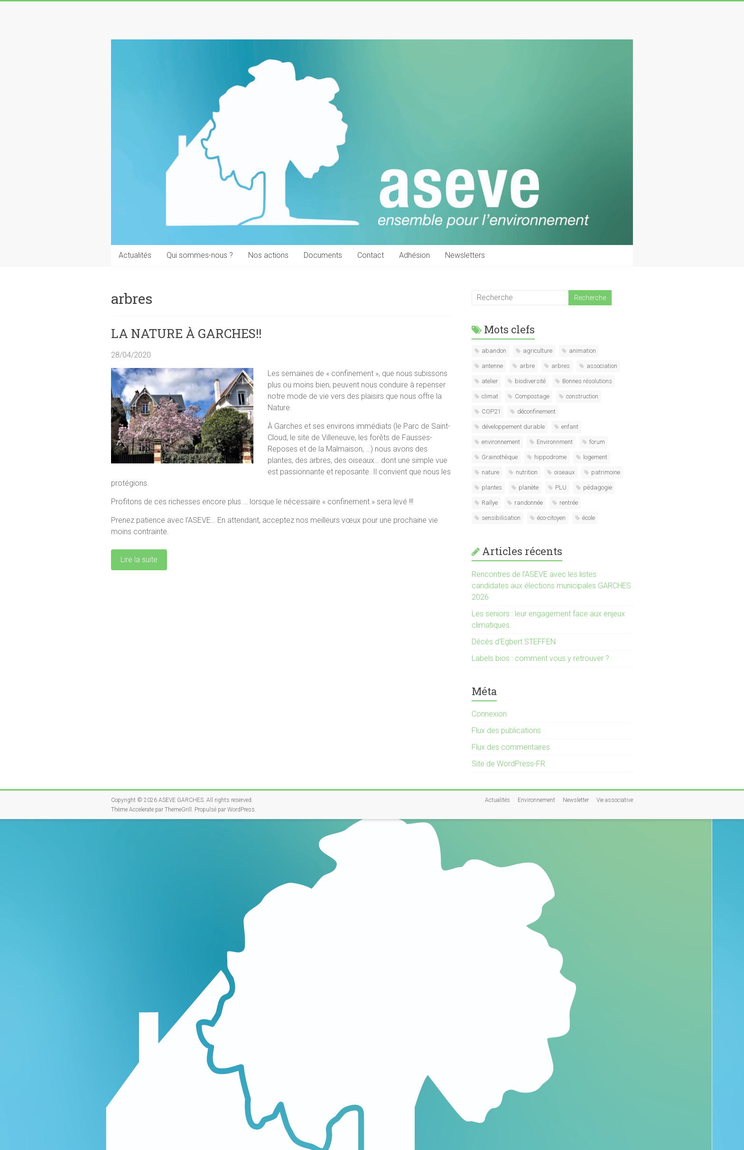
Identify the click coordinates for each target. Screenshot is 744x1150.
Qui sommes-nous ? (200, 255)
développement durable (513, 426)
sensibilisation (501, 517)
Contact (370, 255)
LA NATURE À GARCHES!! (186, 333)
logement (595, 457)
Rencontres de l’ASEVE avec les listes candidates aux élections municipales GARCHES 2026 (551, 586)
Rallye (490, 502)
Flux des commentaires (511, 747)
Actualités (135, 255)
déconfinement (536, 411)
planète (529, 487)
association (601, 365)
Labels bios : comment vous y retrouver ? (540, 658)
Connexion (489, 713)
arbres (560, 365)
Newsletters (465, 255)
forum (597, 441)
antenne (492, 365)
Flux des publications (506, 730)
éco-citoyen (551, 517)
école (588, 517)
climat (490, 396)
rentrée (568, 502)
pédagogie (597, 487)
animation (582, 350)
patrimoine (605, 472)
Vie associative (614, 800)
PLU (561, 487)
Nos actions (268, 255)
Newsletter (576, 800)
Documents (323, 255)
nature (490, 472)
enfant (569, 426)
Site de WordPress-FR (508, 763)
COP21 (491, 411)
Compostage (532, 396)
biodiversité (530, 381)
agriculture (537, 350)
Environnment (555, 441)
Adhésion (414, 255)
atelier (490, 381)
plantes (492, 487)
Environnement (536, 800)
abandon (494, 350)
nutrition (527, 472)
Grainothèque (500, 457)
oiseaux (564, 472)
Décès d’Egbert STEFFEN (514, 641)
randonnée (528, 502)
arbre (527, 365)
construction (582, 396)
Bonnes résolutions (587, 381)
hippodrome (550, 457)
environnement (501, 441)
